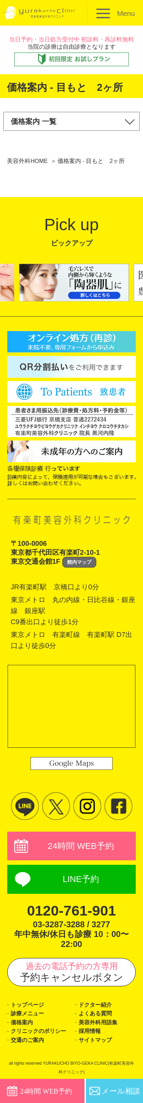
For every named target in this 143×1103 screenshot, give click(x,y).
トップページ (27, 1005)
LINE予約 (81, 879)
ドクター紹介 (95, 1005)
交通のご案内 (27, 1040)
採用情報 (90, 1031)
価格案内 (22, 1022)
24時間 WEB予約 (81, 846)
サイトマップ (95, 1040)
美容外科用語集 (98, 1022)
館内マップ (79, 562)
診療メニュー (27, 1013)
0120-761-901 (71, 911)
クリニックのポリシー (38, 1031)
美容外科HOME (27, 161)
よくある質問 (95, 1013)
